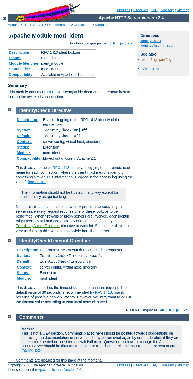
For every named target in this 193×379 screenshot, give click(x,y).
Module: (24, 153)
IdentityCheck (150, 41)
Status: (15, 58)
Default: (24, 136)
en (106, 43)
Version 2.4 (82, 25)
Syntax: (23, 130)
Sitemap (183, 10)
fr (114, 43)
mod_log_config (156, 60)
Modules (123, 10)
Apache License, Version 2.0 (59, 370)
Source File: (19, 69)
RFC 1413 (55, 92)
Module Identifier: (24, 63)
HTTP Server (33, 25)
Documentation (58, 25)
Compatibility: (21, 74)
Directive (62, 110)
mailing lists (31, 350)
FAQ (154, 10)
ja (121, 43)
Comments (150, 68)
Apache (14, 25)
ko (130, 43)
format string (38, 182)
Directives (140, 10)
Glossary (167, 10)
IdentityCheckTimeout (156, 45)
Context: (24, 142)
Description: (20, 52)
